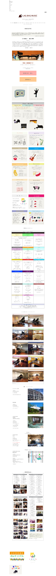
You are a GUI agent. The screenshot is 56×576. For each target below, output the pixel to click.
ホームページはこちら (15, 408)
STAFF (42, 22)
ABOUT (10, 8)
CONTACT (10, 9)
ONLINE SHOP (10, 4)
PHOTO (10, 7)
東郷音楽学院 (11, 1)
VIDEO (33, 22)
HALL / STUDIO (10, 2)
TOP (9, 0)
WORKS (10, 3)
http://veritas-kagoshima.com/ (17, 394)
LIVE (24, 22)
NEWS (12, 22)
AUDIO (10, 6)
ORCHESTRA (10, 5)
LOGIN (10, 10)
